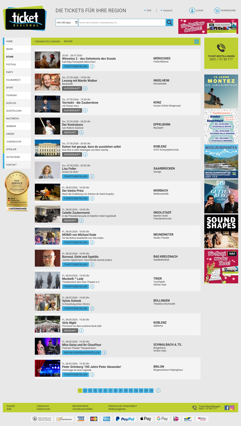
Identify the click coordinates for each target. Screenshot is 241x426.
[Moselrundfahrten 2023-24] (221, 161)
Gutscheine (13, 157)
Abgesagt (70, 132)
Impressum (43, 406)
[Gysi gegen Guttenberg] (221, 196)
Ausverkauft (72, 88)
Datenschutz (43, 409)
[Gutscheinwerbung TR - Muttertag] (221, 266)
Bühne (10, 57)
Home (9, 41)
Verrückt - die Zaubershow (80, 102)
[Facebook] (227, 409)
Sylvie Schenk (71, 301)
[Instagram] (232, 409)
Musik (9, 49)
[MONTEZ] (221, 91)
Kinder (10, 134)
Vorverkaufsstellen (82, 409)
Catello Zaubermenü (76, 213)
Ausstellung (13, 111)
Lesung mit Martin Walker (79, 80)
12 (136, 390)
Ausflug (11, 103)
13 (141, 390)
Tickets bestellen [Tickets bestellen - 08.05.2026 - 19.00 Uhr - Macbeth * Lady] (75, 286)
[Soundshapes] (221, 231)
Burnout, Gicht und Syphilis (80, 257)
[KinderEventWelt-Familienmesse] (221, 126)
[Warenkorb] (225, 12)
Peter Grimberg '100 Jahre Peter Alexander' (91, 367)
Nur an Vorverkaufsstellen (81, 352)
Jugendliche (13, 141)
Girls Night (69, 323)
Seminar (11, 126)
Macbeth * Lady (72, 279)
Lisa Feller (69, 168)
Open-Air (11, 149)
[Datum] (67, 22)
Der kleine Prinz (73, 190)
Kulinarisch (13, 80)
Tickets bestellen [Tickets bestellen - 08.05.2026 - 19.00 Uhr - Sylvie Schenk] (75, 308)
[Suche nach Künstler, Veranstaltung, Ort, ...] (122, 22)
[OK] (169, 22)
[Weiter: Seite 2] (158, 391)
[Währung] (152, 10)
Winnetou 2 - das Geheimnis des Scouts (89, 58)
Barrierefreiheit (80, 406)
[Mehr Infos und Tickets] (47, 60)
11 (131, 390)
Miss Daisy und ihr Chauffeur (81, 345)
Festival (11, 64)
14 (146, 390)
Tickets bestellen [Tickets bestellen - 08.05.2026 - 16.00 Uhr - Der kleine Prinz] (75, 198)
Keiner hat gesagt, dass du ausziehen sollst (91, 146)
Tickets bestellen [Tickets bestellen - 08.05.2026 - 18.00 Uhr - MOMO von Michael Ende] (75, 242)
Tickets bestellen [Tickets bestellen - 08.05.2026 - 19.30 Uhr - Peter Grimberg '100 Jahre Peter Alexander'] (75, 374)
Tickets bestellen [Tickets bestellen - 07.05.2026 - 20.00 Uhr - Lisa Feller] (75, 176)
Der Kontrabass (72, 124)
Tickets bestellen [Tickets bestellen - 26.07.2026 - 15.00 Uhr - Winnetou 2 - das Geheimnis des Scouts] (75, 66)
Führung (11, 95)
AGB (9, 409)
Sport (9, 87)
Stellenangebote (117, 409)
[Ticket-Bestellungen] (221, 56)
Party (9, 72)
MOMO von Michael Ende (79, 235)
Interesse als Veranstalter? (122, 406)
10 (125, 390)
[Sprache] (168, 10)
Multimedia (12, 118)
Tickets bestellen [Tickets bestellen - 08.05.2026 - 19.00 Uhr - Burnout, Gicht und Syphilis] (75, 264)
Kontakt (11, 165)
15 (151, 390)
